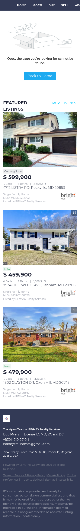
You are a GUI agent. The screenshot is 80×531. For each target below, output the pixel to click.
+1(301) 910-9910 (14, 440)
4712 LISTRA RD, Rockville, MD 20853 (34, 188)
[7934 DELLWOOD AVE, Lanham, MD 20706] (40, 237)
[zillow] (14, 522)
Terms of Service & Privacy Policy (24, 475)
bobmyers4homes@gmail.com (26, 444)
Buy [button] (52, 5)
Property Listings (32, 479)
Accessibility (65, 479)
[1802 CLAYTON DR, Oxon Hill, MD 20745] (40, 334)
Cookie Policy (56, 475)
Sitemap (50, 479)
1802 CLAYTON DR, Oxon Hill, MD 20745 (36, 383)
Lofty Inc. (25, 464)
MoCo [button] (37, 5)
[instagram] (22, 522)
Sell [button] (64, 5)
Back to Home (40, 76)
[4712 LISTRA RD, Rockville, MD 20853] (40, 139)
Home (21, 5)
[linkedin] (5, 522)
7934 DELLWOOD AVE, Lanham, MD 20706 (39, 285)
